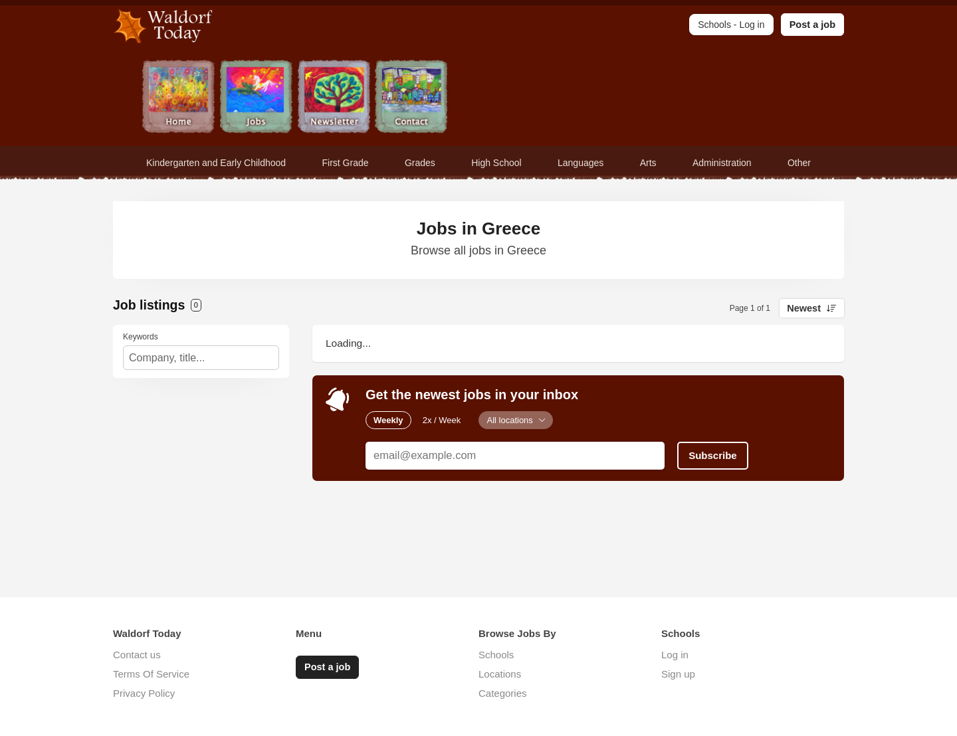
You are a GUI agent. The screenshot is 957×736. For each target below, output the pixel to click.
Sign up (678, 674)
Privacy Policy (144, 693)
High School (496, 162)
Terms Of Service (151, 674)
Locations (499, 674)
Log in (675, 654)
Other (799, 162)
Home (178, 98)
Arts (648, 162)
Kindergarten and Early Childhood (216, 162)
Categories (502, 693)
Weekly (388, 420)
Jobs (256, 98)
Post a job (812, 24)
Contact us (137, 654)
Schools (496, 654)
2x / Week (442, 420)
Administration (722, 162)
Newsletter (334, 98)
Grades (420, 162)
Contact (412, 98)
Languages (580, 162)
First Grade (345, 162)
